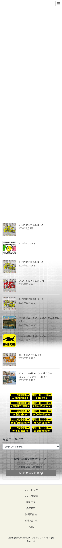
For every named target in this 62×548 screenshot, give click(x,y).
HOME (31, 526)
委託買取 (31, 508)
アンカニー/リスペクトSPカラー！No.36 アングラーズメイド (36, 375)
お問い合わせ (31, 520)
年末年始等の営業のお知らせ (34, 336)
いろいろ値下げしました (31, 280)
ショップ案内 (31, 496)
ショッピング (31, 490)
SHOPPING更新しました (31, 224)
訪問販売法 (31, 514)
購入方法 (31, 502)
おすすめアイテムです (30, 354)
